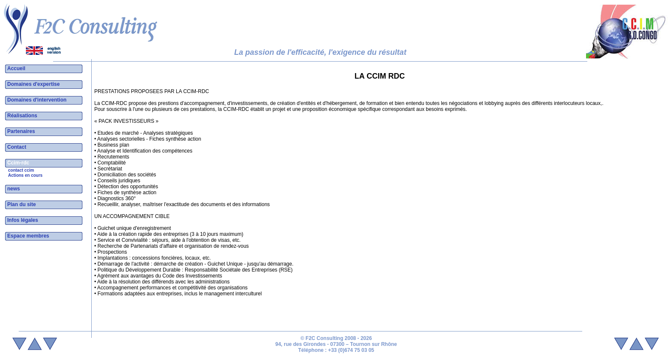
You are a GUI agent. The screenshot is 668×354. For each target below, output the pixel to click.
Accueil (16, 68)
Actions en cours (25, 175)
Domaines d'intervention (37, 100)
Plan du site (21, 204)
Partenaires (21, 131)
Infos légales (22, 220)
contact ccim (21, 170)
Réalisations (22, 116)
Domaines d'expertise (33, 84)
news (13, 189)
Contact (16, 147)
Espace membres (28, 236)
